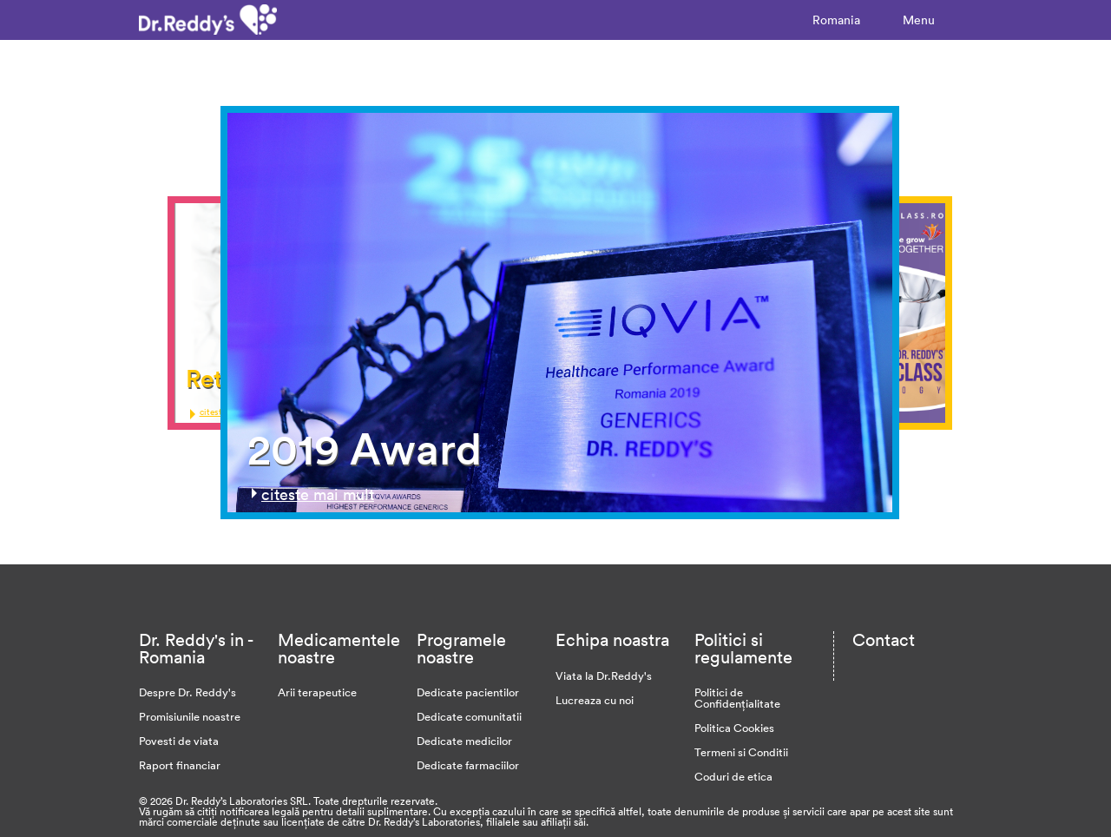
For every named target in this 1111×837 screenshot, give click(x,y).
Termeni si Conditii (741, 752)
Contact (883, 639)
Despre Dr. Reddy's (187, 692)
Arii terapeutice (317, 692)
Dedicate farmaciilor (468, 765)
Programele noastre (461, 648)
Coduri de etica (733, 776)
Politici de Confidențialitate (737, 697)
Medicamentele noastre (339, 648)
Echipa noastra (612, 639)
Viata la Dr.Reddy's (604, 675)
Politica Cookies (734, 727)
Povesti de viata (179, 740)
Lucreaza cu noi (595, 700)
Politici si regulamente (743, 648)
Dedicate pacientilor (468, 692)
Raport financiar (179, 765)
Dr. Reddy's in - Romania (196, 648)
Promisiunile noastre (189, 716)
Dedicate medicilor (464, 740)
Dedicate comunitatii (469, 716)
